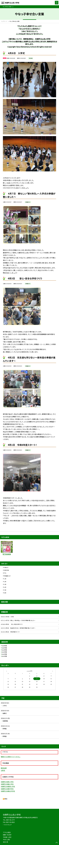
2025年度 (4, 648)
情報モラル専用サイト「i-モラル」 (10, 757)
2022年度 (4, 654)
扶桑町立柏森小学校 (7, 782)
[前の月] (6, 671)
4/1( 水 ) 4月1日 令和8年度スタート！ (10, 632)
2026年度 (4, 646)
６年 (5, 593)
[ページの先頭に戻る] (56, 842)
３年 (5, 584)
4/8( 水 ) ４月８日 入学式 (7, 617)
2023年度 (4, 652)
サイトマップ (7, 825)
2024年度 (4, 650)
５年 (5, 590)
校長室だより (7, 576)
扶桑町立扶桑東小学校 (8, 786)
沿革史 (3, 770)
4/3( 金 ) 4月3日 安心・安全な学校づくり (11, 624)
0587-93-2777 (10, 820)
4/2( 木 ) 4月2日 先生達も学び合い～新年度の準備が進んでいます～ (18, 628)
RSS (6, 799)
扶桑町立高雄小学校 (7, 784)
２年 (5, 581)
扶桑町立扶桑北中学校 (8, 791)
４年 (5, 587)
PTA (5, 573)
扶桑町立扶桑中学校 (7, 789)
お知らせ (6, 567)
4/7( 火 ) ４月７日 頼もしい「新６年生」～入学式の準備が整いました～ (18, 620)
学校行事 (6, 570)
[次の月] (52, 671)
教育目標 (3, 768)
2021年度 (4, 656)
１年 (5, 579)
